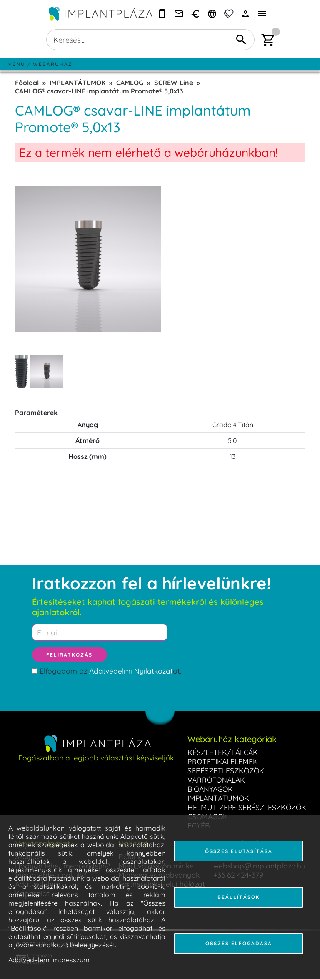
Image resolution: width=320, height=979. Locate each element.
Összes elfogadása (238, 943)
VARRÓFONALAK (216, 779)
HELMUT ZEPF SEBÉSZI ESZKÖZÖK (247, 807)
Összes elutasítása (238, 851)
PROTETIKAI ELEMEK (223, 761)
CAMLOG (129, 82)
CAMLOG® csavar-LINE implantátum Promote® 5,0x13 (99, 91)
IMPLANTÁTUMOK (77, 82)
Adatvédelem (29, 960)
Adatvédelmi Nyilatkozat (131, 670)
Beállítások (239, 897)
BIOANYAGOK (210, 788)
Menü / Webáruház (40, 64)
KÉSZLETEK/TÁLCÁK (223, 752)
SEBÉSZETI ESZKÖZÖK (226, 770)
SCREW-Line (173, 82)
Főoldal (27, 82)
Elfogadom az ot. (110, 670)
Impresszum (70, 960)
